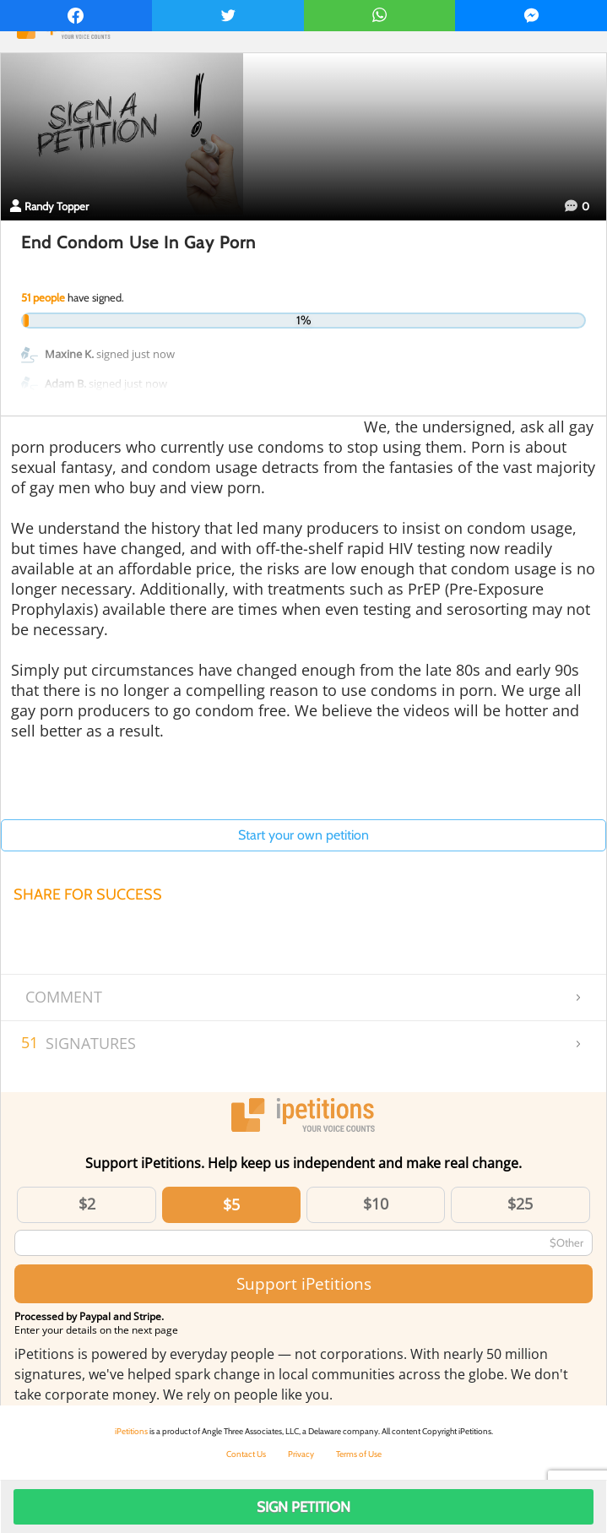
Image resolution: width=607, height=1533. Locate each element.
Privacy (301, 1454)
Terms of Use (359, 1454)
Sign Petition (303, 1506)
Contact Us (246, 1454)
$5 (231, 1204)
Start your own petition (303, 835)
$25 (520, 1203)
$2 (87, 1203)
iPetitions (131, 1431)
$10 (375, 1203)
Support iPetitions (303, 1283)
